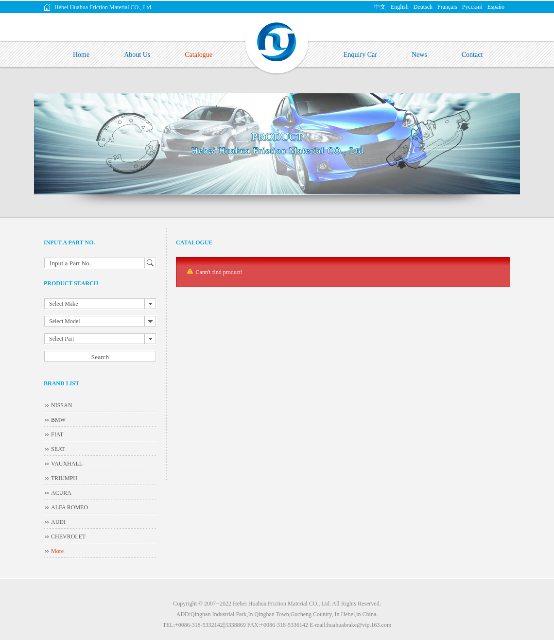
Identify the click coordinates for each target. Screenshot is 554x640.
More (57, 551)
